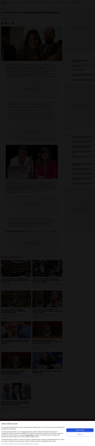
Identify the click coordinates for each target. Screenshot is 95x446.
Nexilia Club (80, 434)
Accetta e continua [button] (80, 430)
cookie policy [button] (12, 429)
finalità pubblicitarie (29, 435)
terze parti (24, 431)
